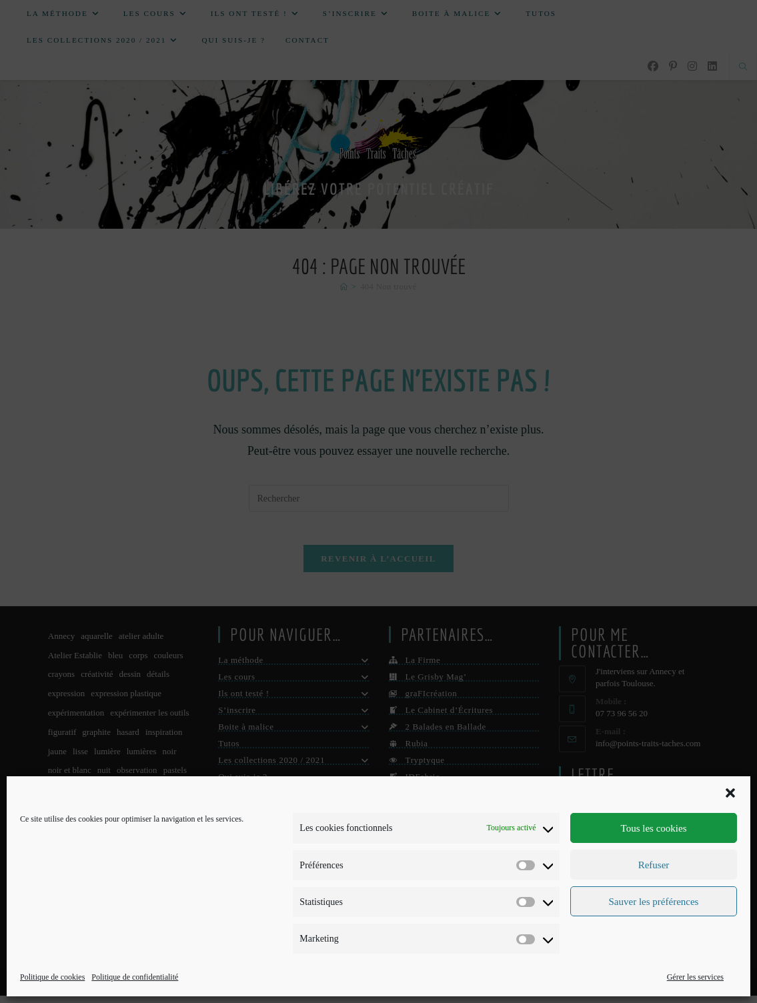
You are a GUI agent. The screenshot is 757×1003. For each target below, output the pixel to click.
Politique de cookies (52, 977)
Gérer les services (695, 977)
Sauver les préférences (654, 901)
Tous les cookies (654, 828)
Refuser (654, 865)
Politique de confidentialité (134, 977)
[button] (730, 793)
